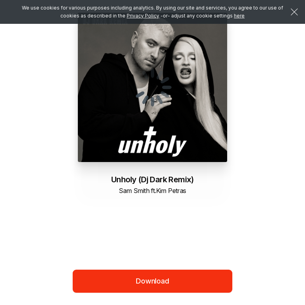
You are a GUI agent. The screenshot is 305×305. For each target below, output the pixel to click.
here (239, 16)
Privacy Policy (143, 16)
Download (152, 281)
